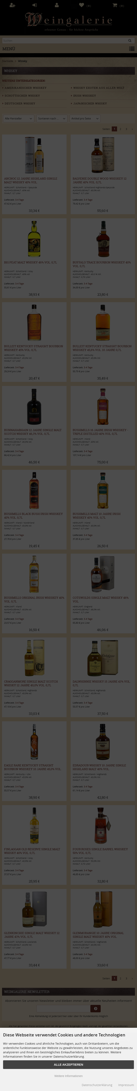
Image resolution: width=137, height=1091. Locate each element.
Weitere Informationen (68, 1076)
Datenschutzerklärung (97, 1085)
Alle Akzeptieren (68, 1064)
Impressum (126, 1085)
